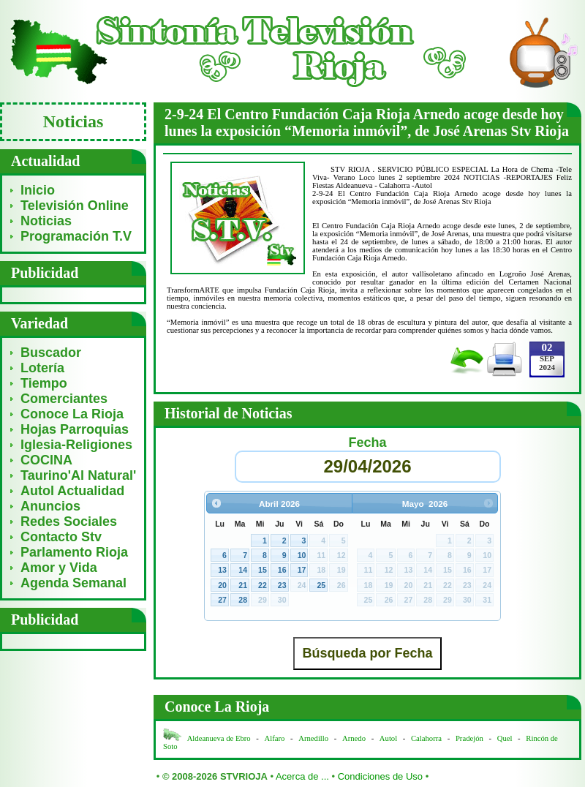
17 (302, 569)
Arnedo (354, 738)
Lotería (42, 368)
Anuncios (50, 506)
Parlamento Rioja (74, 552)
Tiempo (43, 383)
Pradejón (469, 738)
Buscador (50, 352)
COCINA (46, 460)
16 (282, 569)
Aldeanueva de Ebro (219, 738)
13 (222, 569)
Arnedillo (313, 738)
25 (321, 585)
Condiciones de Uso (380, 776)
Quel (505, 738)
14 (242, 569)
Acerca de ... (302, 776)
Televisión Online (74, 205)
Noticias (46, 221)
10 (302, 555)
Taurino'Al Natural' (78, 475)
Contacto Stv (61, 537)
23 (282, 585)
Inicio (37, 190)
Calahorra (426, 738)
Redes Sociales (68, 521)
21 (242, 585)
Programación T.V (76, 236)
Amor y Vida (58, 567)
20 (222, 585)
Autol (389, 738)
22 (262, 585)
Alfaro (275, 738)
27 (222, 599)
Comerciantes (63, 398)
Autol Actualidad (72, 490)
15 (262, 569)
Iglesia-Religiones (76, 444)
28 (242, 599)
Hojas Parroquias (74, 429)
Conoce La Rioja (72, 414)
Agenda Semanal (73, 583)
